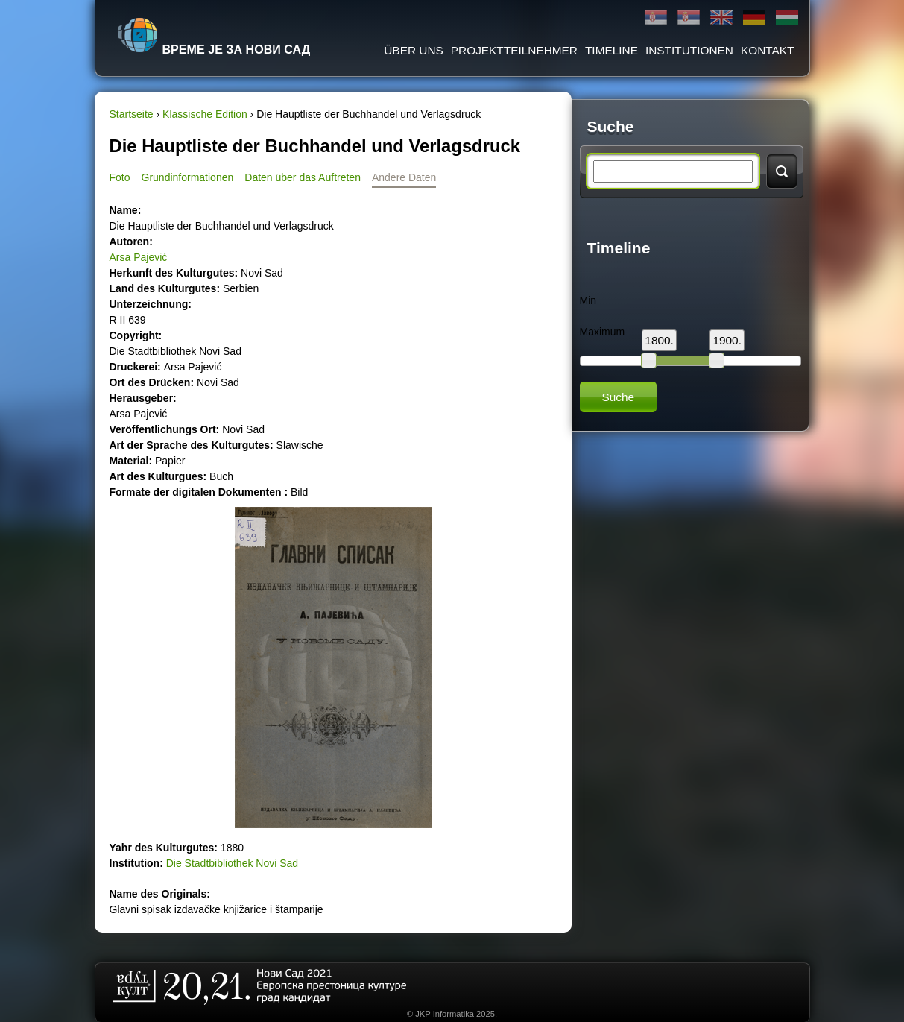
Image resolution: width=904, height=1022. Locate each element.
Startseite (132, 114)
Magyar (787, 17)
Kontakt (767, 50)
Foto (120, 177)
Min (588, 300)
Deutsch (754, 17)
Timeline (611, 50)
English (721, 17)
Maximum (602, 332)
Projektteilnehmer (514, 50)
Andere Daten (404, 177)
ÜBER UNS (413, 50)
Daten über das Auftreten (302, 177)
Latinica (688, 17)
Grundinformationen (188, 177)
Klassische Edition (204, 114)
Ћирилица (656, 17)
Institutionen (689, 50)
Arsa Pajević (139, 257)
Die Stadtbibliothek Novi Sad (232, 863)
